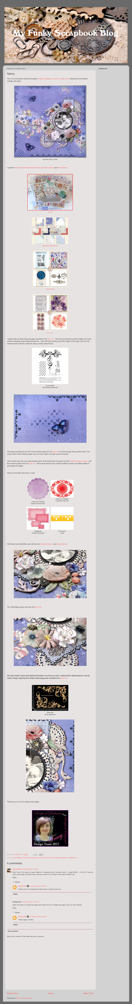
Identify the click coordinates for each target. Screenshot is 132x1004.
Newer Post (12, 993)
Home (50, 993)
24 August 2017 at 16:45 (38, 916)
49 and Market (17, 858)
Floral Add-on (63, 168)
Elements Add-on (47, 168)
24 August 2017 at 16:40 (30, 902)
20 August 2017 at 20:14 (38, 886)
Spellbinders (72, 858)
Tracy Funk (22, 886)
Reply (14, 877)
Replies (17, 882)
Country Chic (43, 858)
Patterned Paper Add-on (31, 168)
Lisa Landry (17, 869)
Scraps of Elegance (60, 858)
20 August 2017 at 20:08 (30, 869)
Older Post (88, 993)
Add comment (13, 931)
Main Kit (18, 168)
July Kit (50, 858)
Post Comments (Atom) (24, 998)
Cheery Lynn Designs (30, 858)
